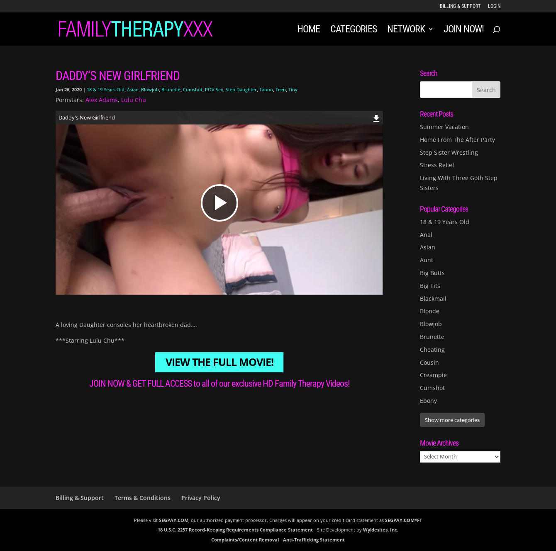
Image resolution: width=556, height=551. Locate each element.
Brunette (170, 89)
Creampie (433, 375)
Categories (353, 30)
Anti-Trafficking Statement (314, 539)
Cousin (429, 362)
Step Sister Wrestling (449, 152)
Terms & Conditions (143, 498)
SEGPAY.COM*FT (403, 520)
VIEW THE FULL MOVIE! (219, 362)
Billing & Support (460, 6)
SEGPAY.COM (173, 520)
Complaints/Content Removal (245, 539)
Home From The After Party (457, 140)
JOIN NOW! (464, 30)
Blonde (429, 311)
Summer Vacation (444, 127)
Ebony (428, 401)
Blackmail (433, 298)
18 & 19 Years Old (105, 89)
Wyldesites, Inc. (380, 530)
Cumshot (192, 89)
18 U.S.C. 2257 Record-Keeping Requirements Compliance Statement (235, 530)
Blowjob (150, 89)
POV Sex (214, 89)
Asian (133, 89)
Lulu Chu (133, 100)
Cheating (432, 350)
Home (308, 30)
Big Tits (430, 286)
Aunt (426, 260)
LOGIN (494, 6)
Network (406, 30)
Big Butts (432, 273)
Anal (426, 235)
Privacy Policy (200, 498)
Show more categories (452, 420)
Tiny (293, 89)
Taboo (266, 89)
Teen (281, 89)
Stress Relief (437, 165)
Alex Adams (101, 100)
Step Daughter (241, 89)
